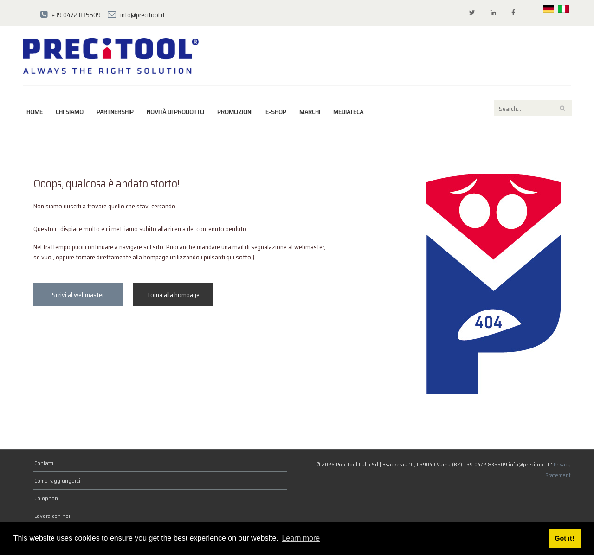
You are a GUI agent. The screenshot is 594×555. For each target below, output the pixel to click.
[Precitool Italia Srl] (111, 55)
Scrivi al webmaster (78, 295)
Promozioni (234, 112)
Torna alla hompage (173, 295)
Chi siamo (70, 112)
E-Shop (275, 112)
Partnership (115, 112)
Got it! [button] (564, 538)
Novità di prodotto (175, 112)
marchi (309, 112)
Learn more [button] (301, 538)
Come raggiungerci (57, 480)
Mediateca (348, 112)
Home (34, 112)
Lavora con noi (52, 515)
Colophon (46, 498)
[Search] (533, 108)
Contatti (43, 462)
